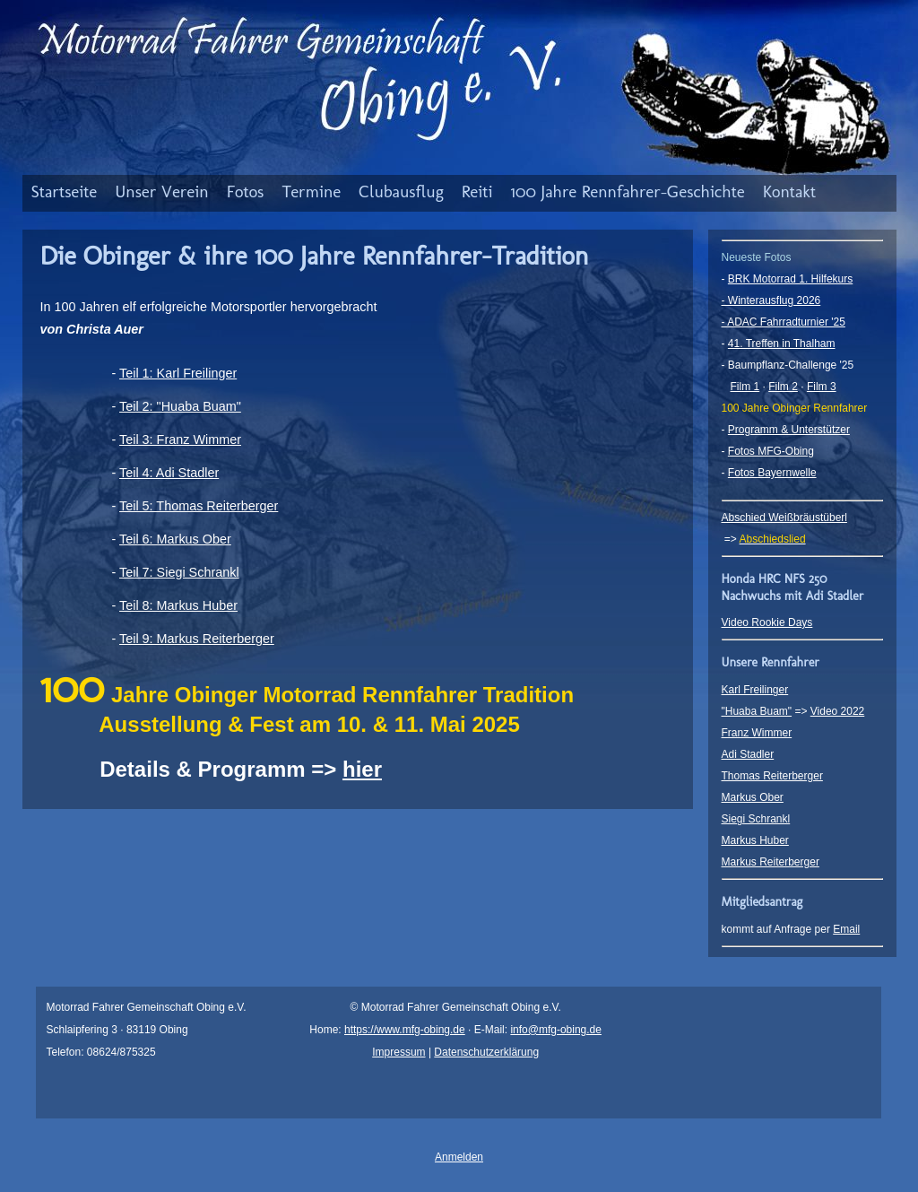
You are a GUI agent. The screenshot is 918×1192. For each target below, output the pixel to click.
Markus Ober (753, 797)
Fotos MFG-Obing (771, 451)
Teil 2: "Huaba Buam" (180, 406)
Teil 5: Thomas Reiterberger (198, 506)
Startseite (64, 191)
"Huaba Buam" (757, 711)
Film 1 (745, 386)
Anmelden (459, 1157)
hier (362, 769)
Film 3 (821, 386)
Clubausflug (401, 191)
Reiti (477, 191)
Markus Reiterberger (770, 862)
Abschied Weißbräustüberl (785, 517)
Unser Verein (162, 191)
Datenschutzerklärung (486, 1052)
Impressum (398, 1052)
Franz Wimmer (757, 733)
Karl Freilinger (755, 689)
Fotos (245, 191)
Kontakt (790, 191)
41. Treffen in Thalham (782, 343)
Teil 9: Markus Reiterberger (196, 638)
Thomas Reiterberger (772, 776)
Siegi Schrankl (756, 819)
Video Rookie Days (767, 622)
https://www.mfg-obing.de (404, 1029)
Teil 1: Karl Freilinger (178, 373)
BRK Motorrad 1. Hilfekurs (790, 279)
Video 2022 (837, 711)
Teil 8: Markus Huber (178, 605)
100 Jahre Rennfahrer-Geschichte (628, 191)
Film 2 (783, 386)
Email (846, 929)
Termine (311, 191)
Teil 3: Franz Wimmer (180, 439)
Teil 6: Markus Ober (175, 539)
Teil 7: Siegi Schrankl (179, 572)
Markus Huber (755, 840)
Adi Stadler (748, 754)
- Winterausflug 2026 (771, 300)
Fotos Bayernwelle (772, 472)
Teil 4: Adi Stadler (169, 472)
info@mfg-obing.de (556, 1029)
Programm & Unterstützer (789, 429)
